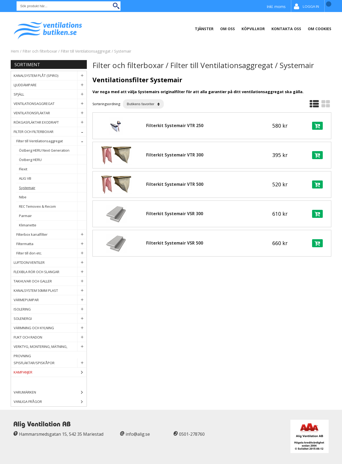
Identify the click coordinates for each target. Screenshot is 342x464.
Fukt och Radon (50, 337)
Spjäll (50, 94)
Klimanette (53, 225)
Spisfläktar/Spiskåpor (50, 363)
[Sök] (69, 6)
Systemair (122, 51)
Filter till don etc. (51, 253)
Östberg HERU (53, 159)
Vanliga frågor (28, 401)
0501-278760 (192, 434)
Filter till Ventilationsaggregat (86, 51)
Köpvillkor (253, 28)
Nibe (53, 197)
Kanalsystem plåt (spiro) (50, 75)
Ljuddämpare (50, 85)
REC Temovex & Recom (53, 206)
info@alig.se (138, 434)
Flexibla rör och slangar (50, 272)
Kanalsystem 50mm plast (50, 290)
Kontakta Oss (286, 28)
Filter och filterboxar (39, 51)
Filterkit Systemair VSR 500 (174, 243)
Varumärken (50, 392)
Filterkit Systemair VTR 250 (174, 125)
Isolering (50, 309)
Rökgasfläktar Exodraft (50, 122)
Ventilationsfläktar (50, 113)
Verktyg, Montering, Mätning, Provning (50, 346)
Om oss (227, 28)
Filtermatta (51, 244)
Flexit (53, 169)
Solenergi (50, 318)
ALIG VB (53, 178)
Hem (15, 51)
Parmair (53, 216)
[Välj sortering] (143, 104)
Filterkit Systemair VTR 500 (174, 184)
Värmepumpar (50, 300)
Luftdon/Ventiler (50, 262)
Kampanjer (50, 372)
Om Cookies (319, 28)
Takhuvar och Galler (50, 281)
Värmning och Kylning (50, 328)
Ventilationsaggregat (50, 103)
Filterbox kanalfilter (51, 234)
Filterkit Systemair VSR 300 (174, 214)
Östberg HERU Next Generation (53, 150)
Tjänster (204, 28)
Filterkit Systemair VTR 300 (174, 155)
